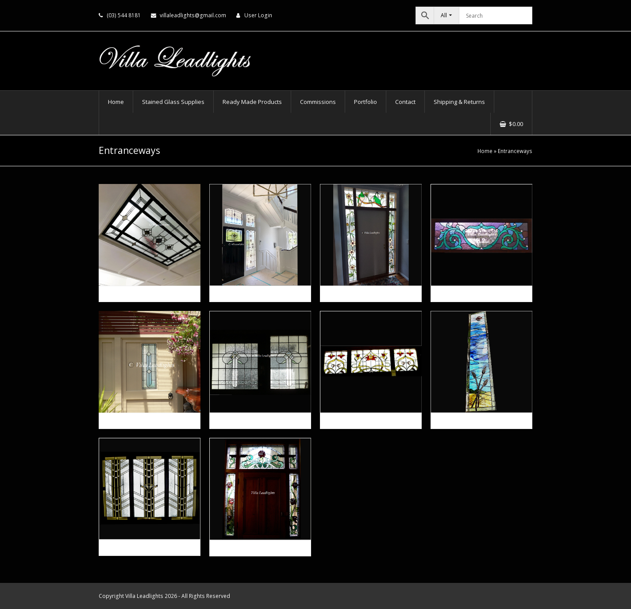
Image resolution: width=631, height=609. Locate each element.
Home (484, 150)
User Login (258, 15)
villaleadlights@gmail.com (193, 15)
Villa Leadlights (144, 596)
